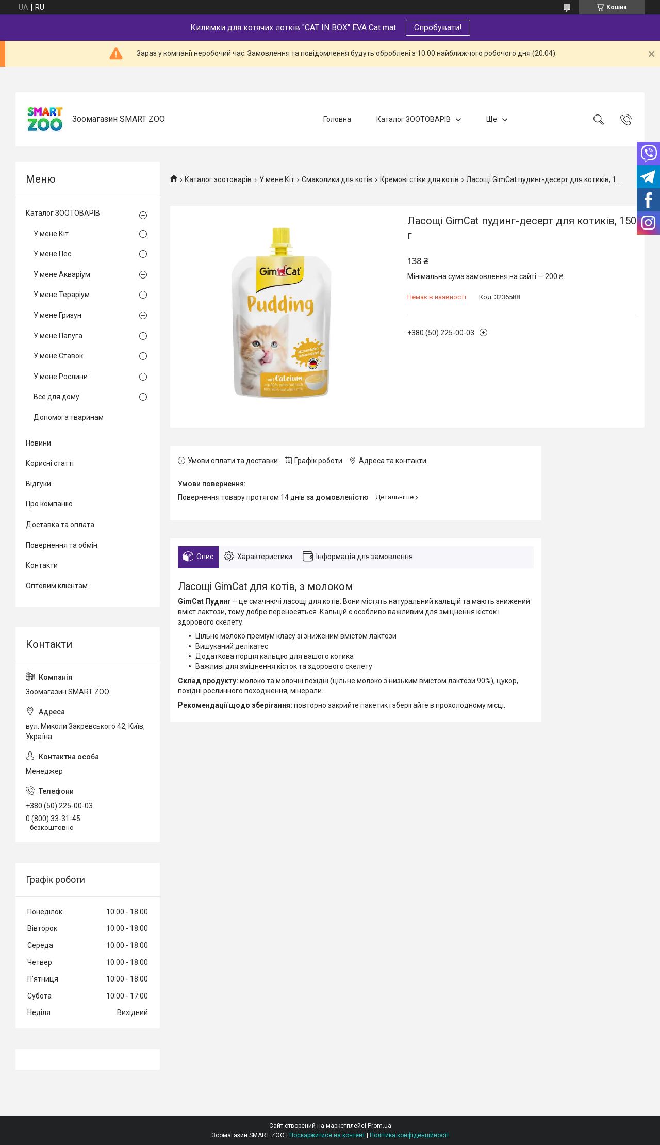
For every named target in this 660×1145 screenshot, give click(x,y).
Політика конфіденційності (409, 1135)
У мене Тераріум (62, 294)
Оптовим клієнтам (57, 586)
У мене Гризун (57, 315)
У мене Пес (52, 254)
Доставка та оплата (60, 524)
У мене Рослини (61, 376)
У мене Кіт (276, 179)
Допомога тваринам (69, 417)
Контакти (42, 565)
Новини (38, 443)
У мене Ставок (58, 356)
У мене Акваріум (62, 274)
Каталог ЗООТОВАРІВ (413, 119)
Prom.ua (379, 1126)
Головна (337, 119)
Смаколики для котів (337, 179)
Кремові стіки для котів (419, 179)
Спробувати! (438, 27)
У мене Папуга (58, 336)
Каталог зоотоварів (218, 179)
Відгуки (38, 484)
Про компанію (49, 504)
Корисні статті (50, 463)
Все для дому (56, 396)
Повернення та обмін (61, 545)
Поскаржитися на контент (327, 1135)
